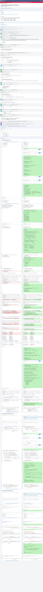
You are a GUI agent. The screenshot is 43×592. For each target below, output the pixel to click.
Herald (3, 28)
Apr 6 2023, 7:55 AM (19, 69)
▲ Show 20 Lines (7, 203)
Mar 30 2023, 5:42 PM (13, 54)
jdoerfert (13, 32)
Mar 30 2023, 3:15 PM (28, 52)
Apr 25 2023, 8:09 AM (30, 121)
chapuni (3, 29)
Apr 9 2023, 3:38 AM (15, 91)
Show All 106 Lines (12, 426)
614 (2, 77)
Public (6, 6)
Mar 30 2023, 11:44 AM (13, 46)
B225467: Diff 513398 (14, 109)
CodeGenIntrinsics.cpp (6, 135)
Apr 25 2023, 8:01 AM (11, 116)
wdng (9, 64)
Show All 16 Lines (12, 396)
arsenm (3, 12)
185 (2, 75)
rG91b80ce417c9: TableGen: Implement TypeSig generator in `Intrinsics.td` (9, 14)
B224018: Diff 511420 (14, 69)
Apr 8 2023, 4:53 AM (11, 71)
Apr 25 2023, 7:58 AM (15, 111)
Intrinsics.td (5, 133)
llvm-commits (10, 32)
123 (2, 50)
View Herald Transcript (15, 28)
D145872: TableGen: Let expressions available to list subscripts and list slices (17, 121)
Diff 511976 (11, 84)
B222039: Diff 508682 (14, 44)
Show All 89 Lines (12, 340)
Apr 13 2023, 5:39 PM (19, 109)
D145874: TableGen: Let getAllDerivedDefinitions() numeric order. (18, 39)
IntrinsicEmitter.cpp (6, 136)
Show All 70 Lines (12, 203)
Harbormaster (3, 44)
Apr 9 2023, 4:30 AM (15, 99)
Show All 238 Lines (12, 503)
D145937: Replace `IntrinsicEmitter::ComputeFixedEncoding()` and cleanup (18, 35)
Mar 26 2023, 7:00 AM (20, 28)
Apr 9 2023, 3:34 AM (15, 84)
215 (2, 76)
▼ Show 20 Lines (16, 203)
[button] (42, 1)
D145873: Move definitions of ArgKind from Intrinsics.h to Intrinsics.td (16, 52)
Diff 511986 (11, 99)
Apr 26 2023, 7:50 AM (17, 122)
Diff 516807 (11, 111)
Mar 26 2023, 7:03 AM (30, 35)
